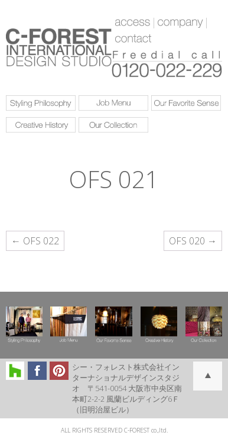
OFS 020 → (193, 240)
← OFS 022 (35, 240)
